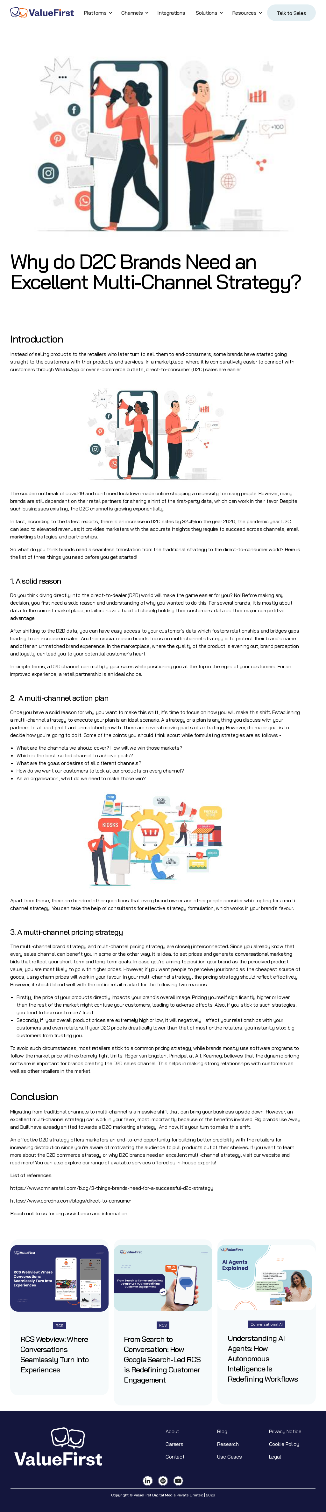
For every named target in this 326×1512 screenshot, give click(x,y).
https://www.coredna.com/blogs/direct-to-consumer (70, 1200)
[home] (42, 13)
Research (228, 1444)
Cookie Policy (284, 1444)
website (271, 1155)
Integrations (171, 13)
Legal (275, 1456)
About (172, 1431)
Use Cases (229, 1456)
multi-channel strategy (197, 638)
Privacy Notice (285, 1431)
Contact (175, 1456)
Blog (222, 1431)
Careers (174, 1444)
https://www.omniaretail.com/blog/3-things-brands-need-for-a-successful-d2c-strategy (112, 1188)
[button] (97, 13)
